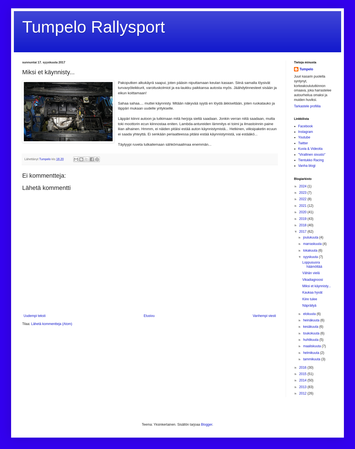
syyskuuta (311, 257)
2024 (303, 186)
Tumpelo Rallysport (93, 27)
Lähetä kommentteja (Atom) (51, 324)
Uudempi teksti (34, 316)
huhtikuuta (311, 340)
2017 (303, 232)
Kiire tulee (309, 299)
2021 (303, 206)
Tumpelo (45, 159)
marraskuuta (313, 244)
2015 (303, 374)
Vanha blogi (307, 166)
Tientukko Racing (311, 160)
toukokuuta (311, 333)
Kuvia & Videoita (310, 149)
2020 (303, 212)
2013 (303, 387)
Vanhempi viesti (264, 316)
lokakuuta (310, 250)
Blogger (206, 424)
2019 (303, 219)
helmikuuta (311, 353)
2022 (303, 199)
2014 (303, 380)
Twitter (303, 143)
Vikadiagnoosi (312, 280)
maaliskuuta (312, 346)
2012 (303, 393)
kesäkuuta (311, 327)
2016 (303, 367)
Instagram (305, 132)
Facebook (305, 126)
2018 (303, 225)
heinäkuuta (311, 320)
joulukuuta (311, 237)
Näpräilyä (309, 305)
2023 (303, 193)
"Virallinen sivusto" (311, 155)
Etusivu (149, 316)
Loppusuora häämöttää (312, 264)
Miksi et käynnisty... (316, 286)
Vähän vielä (311, 273)
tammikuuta (312, 359)
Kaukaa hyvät (312, 292)
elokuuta (310, 314)
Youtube (304, 137)
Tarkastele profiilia (307, 106)
